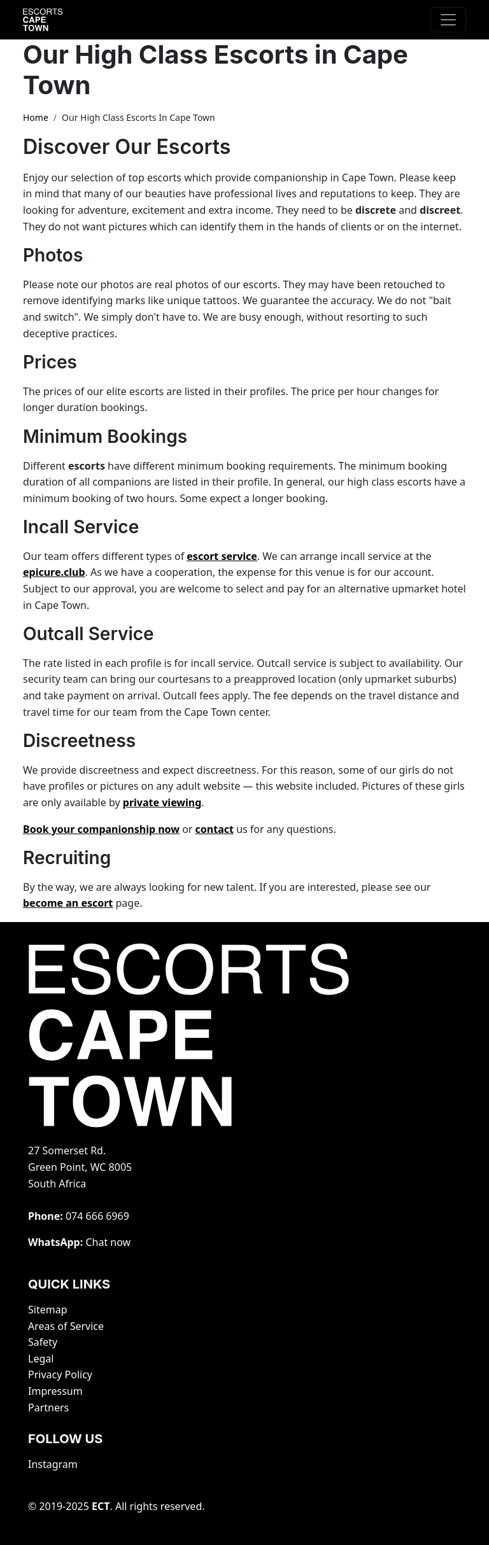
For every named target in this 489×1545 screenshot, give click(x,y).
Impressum (55, 1391)
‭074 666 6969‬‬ (97, 1216)
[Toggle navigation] (448, 19)
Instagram (53, 1464)
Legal (40, 1359)
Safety (42, 1342)
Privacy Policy (60, 1374)
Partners (48, 1408)
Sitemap (47, 1310)
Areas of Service (66, 1326)
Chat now (108, 1242)
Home (35, 117)
